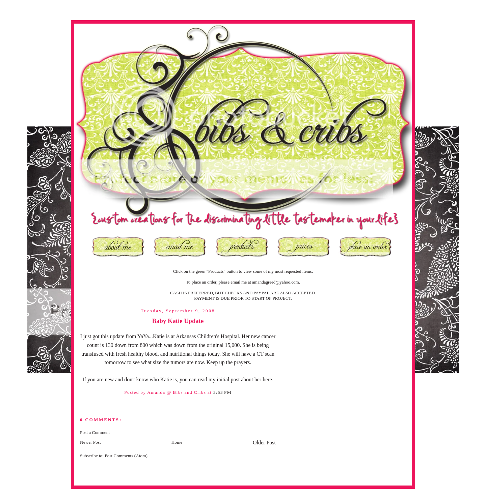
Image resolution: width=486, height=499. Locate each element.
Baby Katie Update (178, 320)
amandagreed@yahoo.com (275, 282)
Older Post (264, 442)
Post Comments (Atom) (126, 455)
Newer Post (90, 442)
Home (177, 442)
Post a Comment (95, 432)
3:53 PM (222, 392)
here (267, 379)
